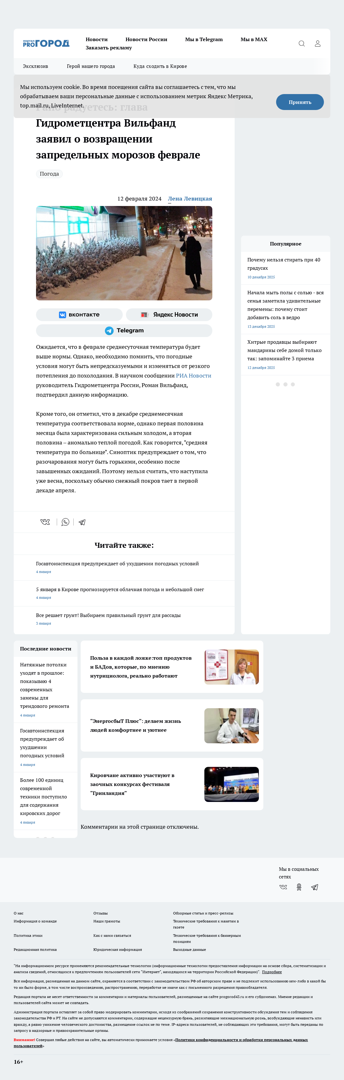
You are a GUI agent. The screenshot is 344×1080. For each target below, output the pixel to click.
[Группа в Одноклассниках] (299, 887)
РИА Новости (193, 375)
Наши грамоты (106, 921)
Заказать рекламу (109, 47)
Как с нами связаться (112, 935)
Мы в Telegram (204, 39)
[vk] (45, 522)
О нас (19, 913)
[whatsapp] (65, 522)
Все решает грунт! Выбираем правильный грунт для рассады (124, 620)
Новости (97, 39)
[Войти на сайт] (317, 43)
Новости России (146, 39)
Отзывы (100, 913)
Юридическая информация (117, 949)
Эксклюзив (35, 66)
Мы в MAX (254, 39)
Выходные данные (189, 949)
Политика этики (28, 935)
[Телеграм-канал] (124, 330)
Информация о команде (35, 921)
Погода (49, 173)
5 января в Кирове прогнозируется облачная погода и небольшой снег (124, 594)
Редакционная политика (35, 949)
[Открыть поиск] (301, 43)
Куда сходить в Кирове (160, 66)
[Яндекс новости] (169, 314)
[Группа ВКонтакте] (79, 314)
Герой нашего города (91, 66)
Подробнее (272, 971)
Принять (300, 102)
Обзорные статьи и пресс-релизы (203, 913)
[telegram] (84, 522)
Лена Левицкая (190, 198)
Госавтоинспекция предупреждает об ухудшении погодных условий (124, 568)
